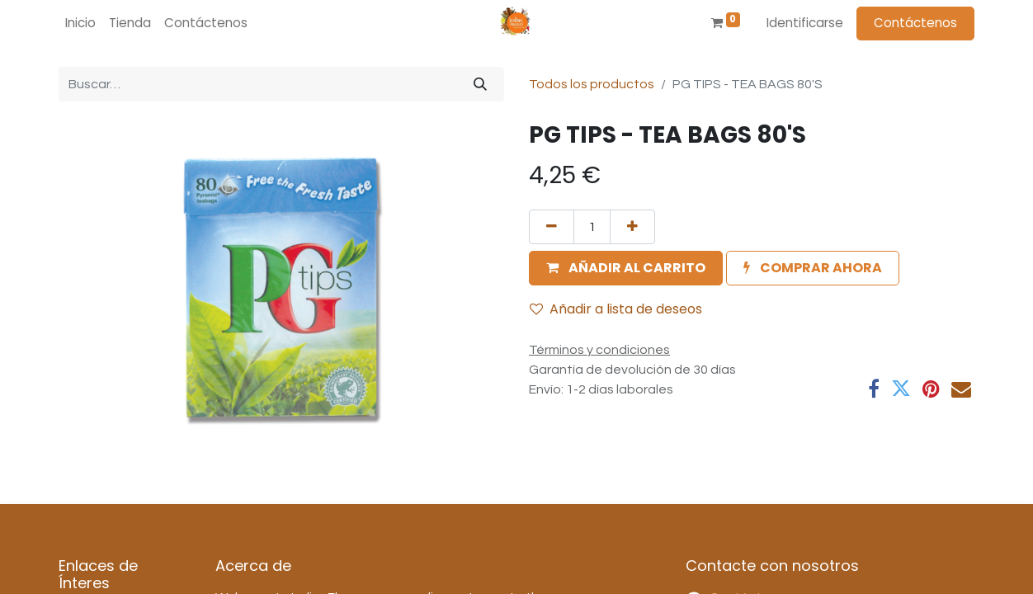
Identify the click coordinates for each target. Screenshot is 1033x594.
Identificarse (804, 22)
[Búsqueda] (480, 84)
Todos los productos (591, 84)
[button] (626, 268)
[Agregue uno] (632, 227)
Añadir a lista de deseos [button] (616, 308)
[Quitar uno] (551, 227)
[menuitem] (80, 23)
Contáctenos (915, 22)
